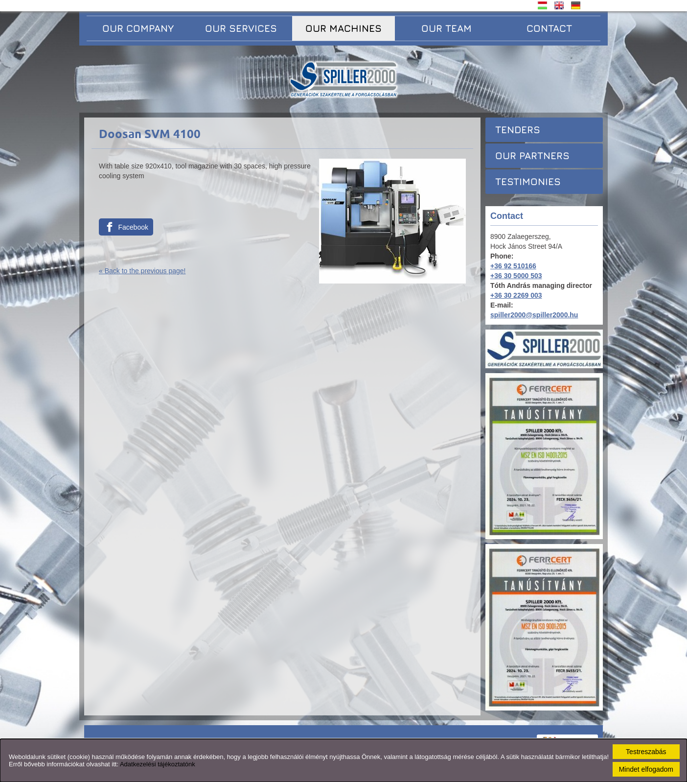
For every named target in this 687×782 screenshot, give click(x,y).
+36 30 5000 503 (516, 276)
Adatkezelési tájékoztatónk (157, 764)
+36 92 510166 (513, 266)
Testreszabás (646, 752)
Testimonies (528, 181)
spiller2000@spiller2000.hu (534, 315)
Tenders (517, 129)
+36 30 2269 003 (516, 295)
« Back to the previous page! (142, 271)
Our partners (532, 155)
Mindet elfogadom (646, 769)
